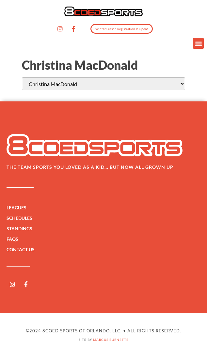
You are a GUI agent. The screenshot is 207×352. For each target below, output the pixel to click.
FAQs (12, 239)
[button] (198, 43)
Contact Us (21, 249)
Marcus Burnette (111, 340)
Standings (21, 228)
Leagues (18, 207)
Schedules (21, 218)
